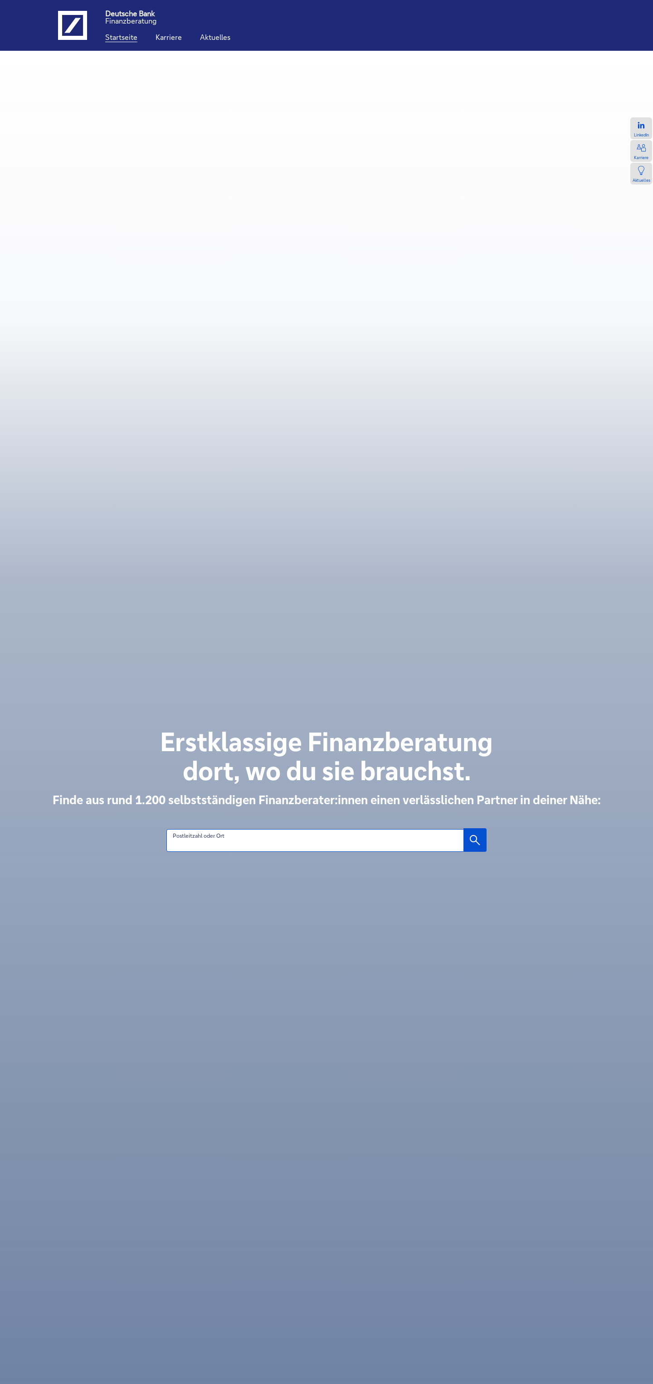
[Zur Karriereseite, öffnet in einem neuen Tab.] (641, 151)
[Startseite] (121, 37)
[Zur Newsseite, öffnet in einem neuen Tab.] (641, 174)
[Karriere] (169, 37)
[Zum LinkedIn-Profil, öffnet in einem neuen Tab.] (641, 128)
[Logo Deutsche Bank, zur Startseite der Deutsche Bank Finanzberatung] (72, 25)
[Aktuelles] (215, 37)
